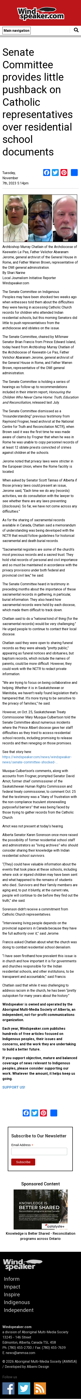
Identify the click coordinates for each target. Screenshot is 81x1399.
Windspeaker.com (17, 1327)
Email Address (22, 1145)
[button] (40, 219)
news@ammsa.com (20, 1353)
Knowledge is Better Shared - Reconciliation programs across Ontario (40, 1236)
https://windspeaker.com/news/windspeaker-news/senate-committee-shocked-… (37, 759)
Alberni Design (38, 1367)
